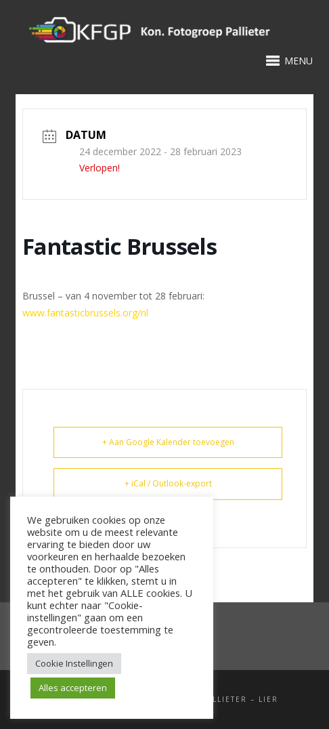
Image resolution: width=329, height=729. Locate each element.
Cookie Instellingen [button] (74, 663)
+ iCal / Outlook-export (168, 483)
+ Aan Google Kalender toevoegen (168, 442)
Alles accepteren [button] (73, 688)
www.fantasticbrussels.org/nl (85, 312)
